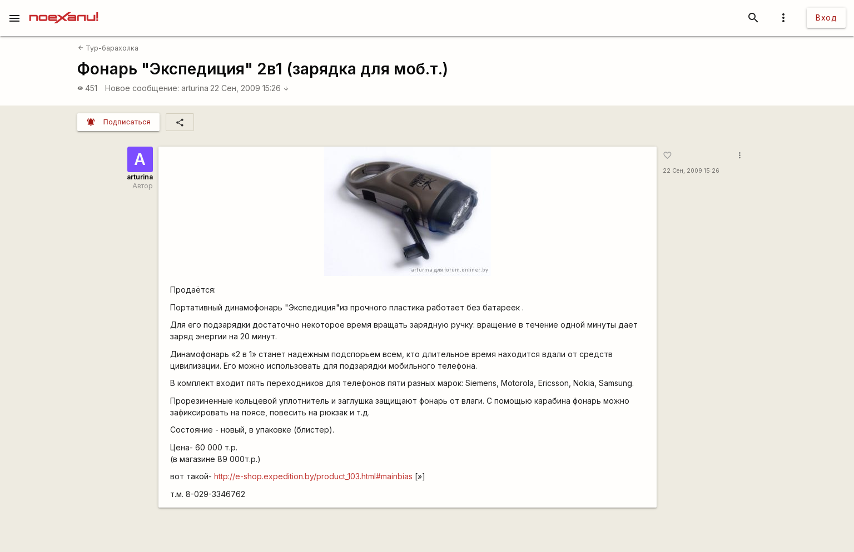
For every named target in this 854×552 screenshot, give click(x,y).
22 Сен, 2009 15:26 (249, 88)
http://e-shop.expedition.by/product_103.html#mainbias (313, 476)
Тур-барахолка (108, 48)
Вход (826, 17)
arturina (194, 88)
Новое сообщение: (142, 88)
